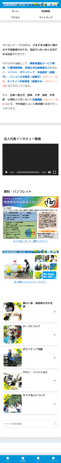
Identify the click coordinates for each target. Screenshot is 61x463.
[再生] (6, 172)
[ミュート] (49, 172)
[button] (55, 424)
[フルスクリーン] (54, 172)
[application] (30, 159)
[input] (30, 424)
